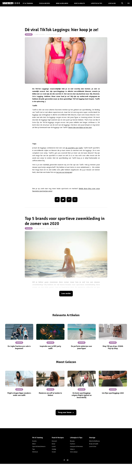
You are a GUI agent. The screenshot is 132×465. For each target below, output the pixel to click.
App (74, 199)
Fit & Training (28, 3)
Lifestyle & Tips (96, 3)
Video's (72, 449)
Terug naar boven (64, 412)
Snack (54, 452)
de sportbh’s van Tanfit (74, 148)
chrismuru (55, 228)
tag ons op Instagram (64, 172)
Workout (35, 452)
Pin (69, 199)
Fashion (28, 34)
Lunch (54, 446)
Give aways (74, 452)
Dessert (54, 441)
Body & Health (79, 3)
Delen (57, 199)
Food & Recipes (44, 3)
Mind (33, 444)
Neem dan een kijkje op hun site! (80, 127)
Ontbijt (54, 449)
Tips (33, 449)
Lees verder (66, 293)
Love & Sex (112, 3)
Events (34, 441)
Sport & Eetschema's (38, 446)
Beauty (72, 441)
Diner (53, 444)
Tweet (63, 199)
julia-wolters (55, 34)
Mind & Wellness (62, 3)
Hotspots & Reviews (76, 446)
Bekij (80, 188)
